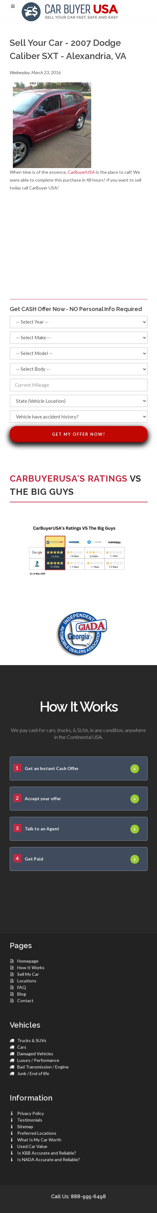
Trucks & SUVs (31, 1040)
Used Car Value (32, 1146)
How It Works (30, 967)
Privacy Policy (30, 1113)
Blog (21, 994)
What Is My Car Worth (39, 1139)
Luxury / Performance (38, 1060)
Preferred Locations (36, 1133)
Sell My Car (28, 974)
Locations (26, 980)
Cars (21, 1047)
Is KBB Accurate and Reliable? (46, 1153)
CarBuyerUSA (81, 172)
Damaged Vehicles (35, 1053)
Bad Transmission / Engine (43, 1066)
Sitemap (25, 1126)
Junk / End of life (33, 1073)
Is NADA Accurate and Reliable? (48, 1159)
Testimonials (29, 1120)
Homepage (28, 961)
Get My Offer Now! (78, 434)
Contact (25, 1000)
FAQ (21, 987)
